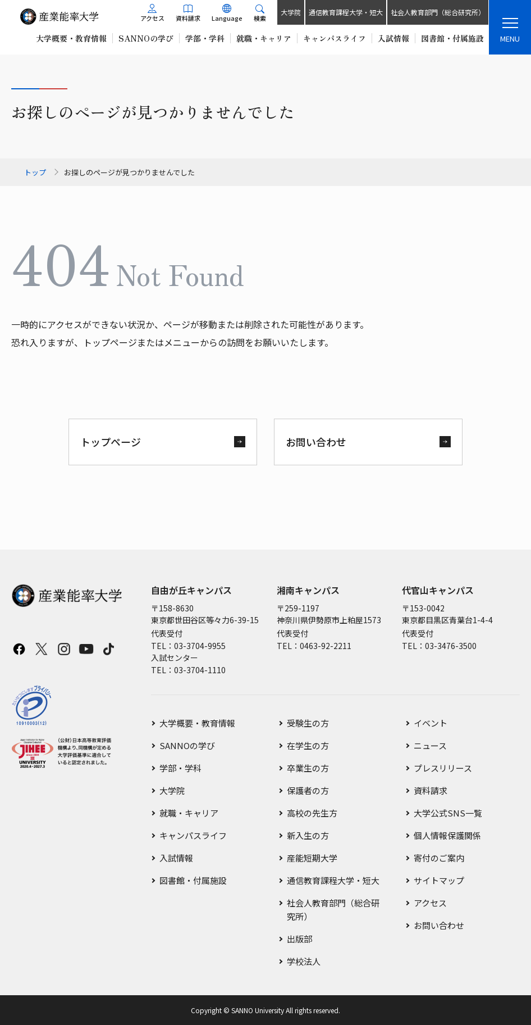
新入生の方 (308, 835)
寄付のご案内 (439, 858)
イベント (430, 723)
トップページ (110, 441)
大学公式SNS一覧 (448, 813)
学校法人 (304, 961)
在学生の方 (308, 745)
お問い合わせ (316, 441)
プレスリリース (443, 768)
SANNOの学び (187, 745)
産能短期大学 (312, 858)
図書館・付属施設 (193, 880)
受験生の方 (308, 723)
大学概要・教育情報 (197, 723)
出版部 (299, 939)
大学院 (290, 12)
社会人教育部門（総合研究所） (437, 12)
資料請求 (430, 790)
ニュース (430, 745)
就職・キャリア (188, 813)
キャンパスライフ (193, 835)
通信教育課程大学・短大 (345, 12)
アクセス (430, 903)
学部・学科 (180, 768)
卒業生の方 (308, 768)
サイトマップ (439, 880)
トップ (35, 172)
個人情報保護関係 (447, 835)
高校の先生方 (312, 813)
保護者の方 (308, 790)
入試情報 (176, 858)
